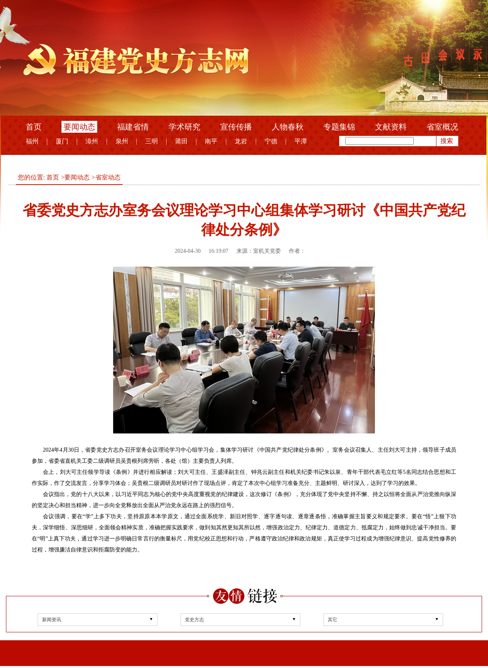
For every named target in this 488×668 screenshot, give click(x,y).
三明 (151, 141)
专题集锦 (339, 126)
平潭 (300, 141)
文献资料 (391, 126)
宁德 (271, 141)
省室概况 (442, 126)
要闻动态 (79, 126)
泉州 (121, 141)
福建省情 (133, 126)
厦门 (62, 141)
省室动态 (108, 177)
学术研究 (184, 126)
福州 (32, 141)
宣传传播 (236, 126)
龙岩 (240, 141)
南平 (211, 141)
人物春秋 (288, 126)
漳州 (91, 141)
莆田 (181, 141)
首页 (34, 126)
